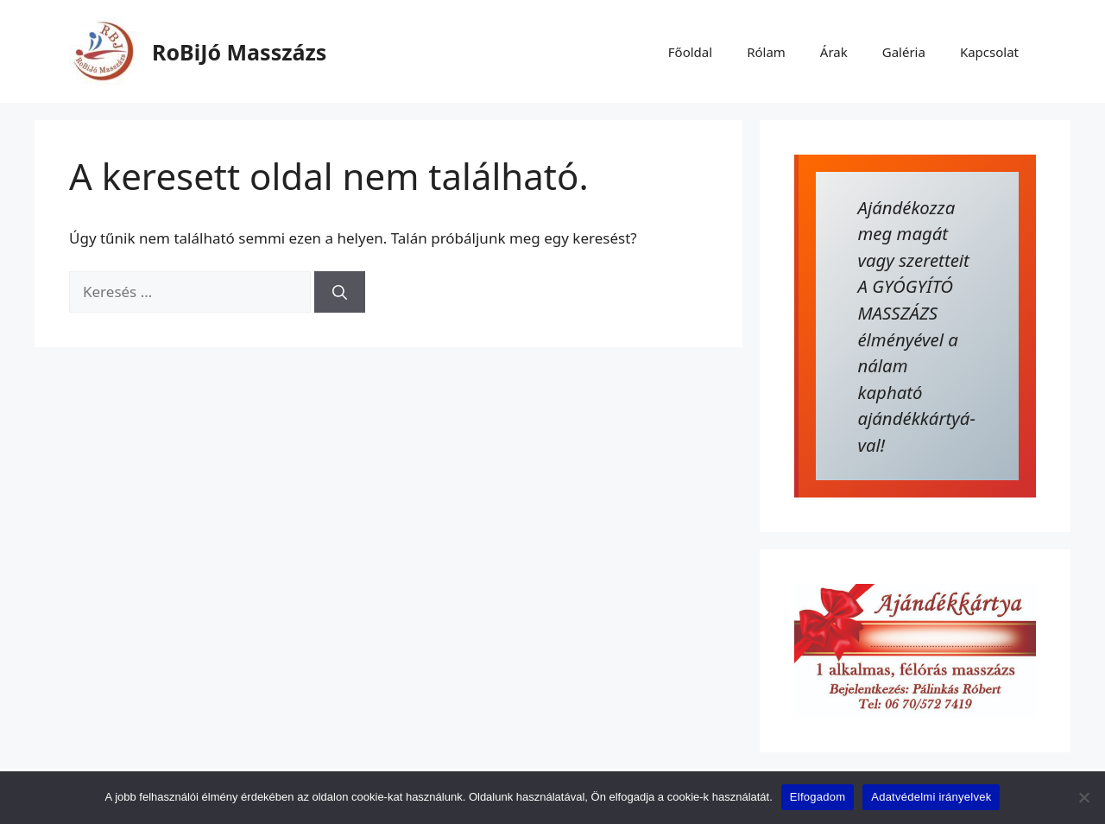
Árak (834, 51)
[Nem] (1083, 797)
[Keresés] (339, 292)
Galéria (903, 51)
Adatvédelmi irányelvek (931, 796)
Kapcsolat (989, 51)
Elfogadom (817, 796)
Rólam (766, 51)
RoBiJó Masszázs (239, 52)
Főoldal (690, 51)
